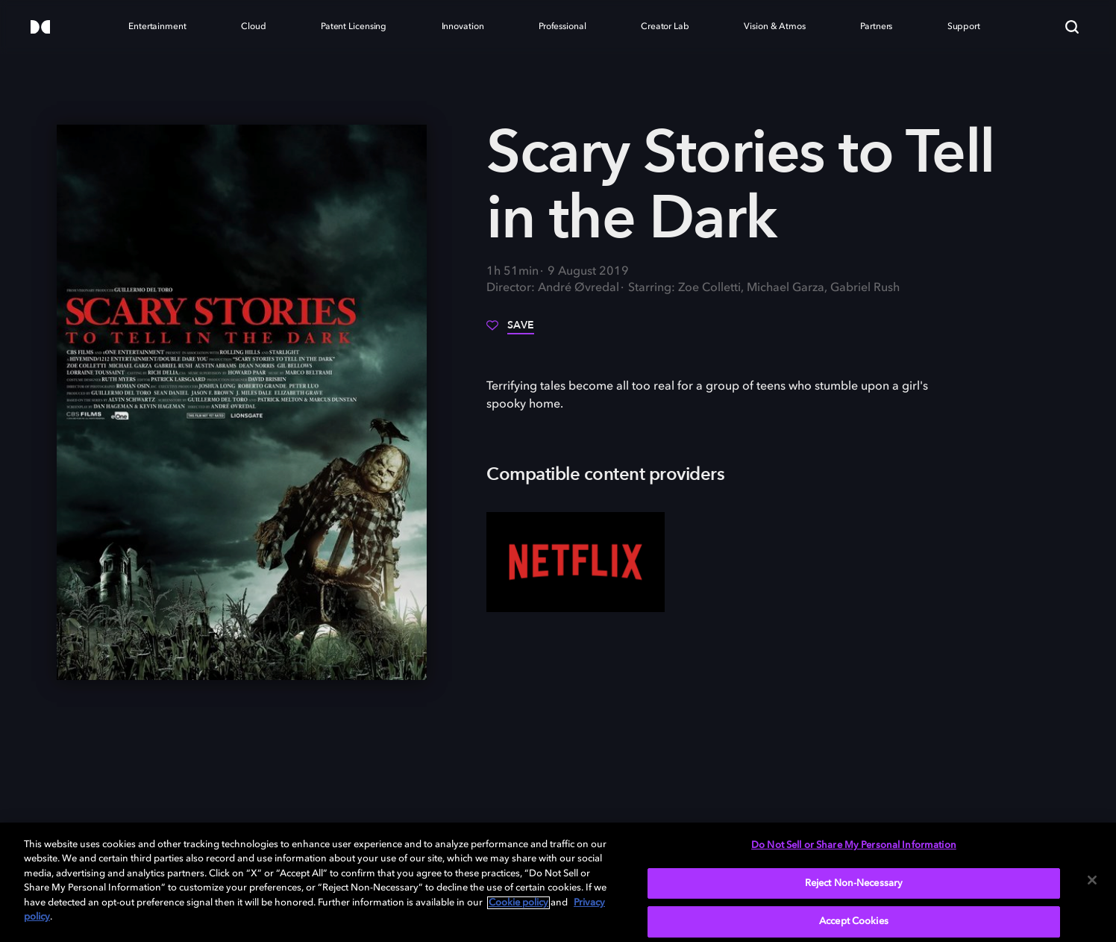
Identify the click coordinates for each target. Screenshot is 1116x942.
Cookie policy (518, 903)
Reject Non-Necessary (854, 883)
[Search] (1072, 27)
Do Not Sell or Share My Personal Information (853, 845)
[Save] (510, 331)
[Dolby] (40, 28)
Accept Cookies (853, 921)
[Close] (1092, 880)
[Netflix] (575, 562)
